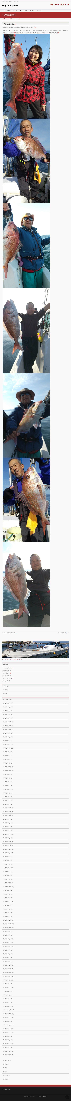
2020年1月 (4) (8, 916)
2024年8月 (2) (8, 737)
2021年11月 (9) (9, 845)
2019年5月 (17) (9, 946)
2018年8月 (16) (9, 980)
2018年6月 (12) (9, 987)
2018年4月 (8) (8, 995)
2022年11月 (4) (9, 811)
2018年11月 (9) (9, 969)
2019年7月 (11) (9, 939)
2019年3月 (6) (8, 954)
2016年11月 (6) (9, 1051)
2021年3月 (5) (8, 875)
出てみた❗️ (8, 673)
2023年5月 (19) (9, 789)
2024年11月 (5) (9, 725)
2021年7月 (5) (8, 860)
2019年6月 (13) (9, 942)
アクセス (7, 1075)
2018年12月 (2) (9, 965)
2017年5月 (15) (9, 1032)
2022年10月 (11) (9, 815)
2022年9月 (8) (8, 819)
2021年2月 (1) (8, 879)
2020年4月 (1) (8, 909)
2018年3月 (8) (8, 998)
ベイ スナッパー (10, 5)
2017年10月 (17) (9, 1013)
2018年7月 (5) (8, 983)
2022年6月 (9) (8, 830)
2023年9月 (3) (8, 774)
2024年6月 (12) (9, 744)
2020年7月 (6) (8, 897)
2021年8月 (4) (8, 856)
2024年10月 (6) (9, 729)
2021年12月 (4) (9, 841)
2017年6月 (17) (9, 1028)
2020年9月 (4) (8, 890)
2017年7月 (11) (9, 1025)
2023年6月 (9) (8, 785)
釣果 (35, 27)
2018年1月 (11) (9, 1006)
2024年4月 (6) (8, 752)
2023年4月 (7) (8, 793)
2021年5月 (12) (9, 868)
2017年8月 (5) (8, 1021)
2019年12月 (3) (9, 920)
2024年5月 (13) (9, 748)
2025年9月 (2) (8, 707)
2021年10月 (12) (9, 849)
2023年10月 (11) (9, 770)
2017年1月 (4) (8, 1047)
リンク (6, 1079)
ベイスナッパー (33, 1096)
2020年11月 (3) (9, 883)
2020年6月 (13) (9, 901)
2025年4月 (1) (8, 718)
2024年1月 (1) (8, 763)
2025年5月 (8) (8, 714)
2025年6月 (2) (8, 710)
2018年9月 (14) (9, 976)
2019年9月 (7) (8, 931)
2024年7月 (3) (8, 740)
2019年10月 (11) (9, 927)
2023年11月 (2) (9, 767)
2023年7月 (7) (8, 782)
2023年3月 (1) (8, 797)
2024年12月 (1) (9, 722)
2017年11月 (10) (9, 1010)
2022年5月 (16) (9, 834)
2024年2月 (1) (8, 759)
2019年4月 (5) (8, 950)
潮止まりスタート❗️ (63, 632)
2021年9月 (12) (9, 853)
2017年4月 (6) (8, 1036)
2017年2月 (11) (9, 1043)
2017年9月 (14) (9, 1017)
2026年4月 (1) (8, 703)
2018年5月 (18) (9, 991)
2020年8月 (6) (8, 894)
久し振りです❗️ (9, 678)
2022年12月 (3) (9, 808)
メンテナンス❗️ (9, 668)
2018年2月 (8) (8, 1002)
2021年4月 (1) (8, 871)
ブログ (6, 689)
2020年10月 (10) (9, 886)
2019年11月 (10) (9, 924)
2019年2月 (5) (8, 957)
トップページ (8, 1060)
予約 (6, 1068)
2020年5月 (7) (8, 905)
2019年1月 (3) (8, 961)
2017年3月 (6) (8, 1040)
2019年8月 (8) (8, 935)
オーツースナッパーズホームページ (12, 659)
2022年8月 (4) (8, 823)
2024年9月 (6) (8, 733)
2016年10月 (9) (9, 1055)
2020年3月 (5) (8, 912)
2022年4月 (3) (8, 838)
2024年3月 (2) (8, 755)
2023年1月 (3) (8, 804)
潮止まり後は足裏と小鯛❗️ (9, 632)
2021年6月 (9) (8, 864)
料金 (6, 1071)
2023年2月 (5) (8, 800)
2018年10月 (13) (9, 972)
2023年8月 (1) (8, 778)
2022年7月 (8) (8, 826)
